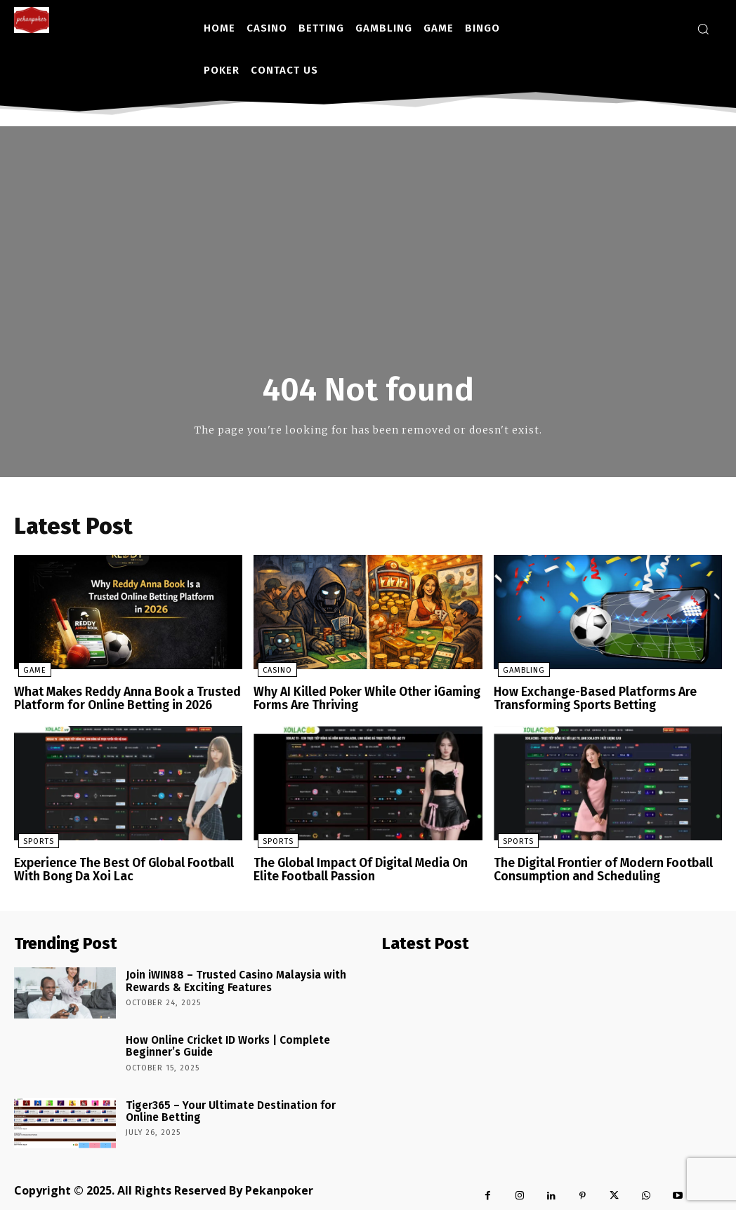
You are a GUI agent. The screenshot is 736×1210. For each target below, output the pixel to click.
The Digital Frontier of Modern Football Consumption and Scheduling (597, 868)
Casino (273, 671)
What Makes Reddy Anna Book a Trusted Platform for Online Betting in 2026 (121, 699)
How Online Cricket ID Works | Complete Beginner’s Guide (219, 1041)
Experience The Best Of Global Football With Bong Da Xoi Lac (118, 868)
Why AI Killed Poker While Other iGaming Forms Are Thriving (361, 699)
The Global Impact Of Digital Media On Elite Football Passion (356, 868)
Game (30, 671)
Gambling (520, 671)
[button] (703, 29)
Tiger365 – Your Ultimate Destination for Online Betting (238, 1106)
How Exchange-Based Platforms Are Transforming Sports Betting (589, 699)
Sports (34, 840)
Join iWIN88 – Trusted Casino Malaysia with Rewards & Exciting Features (225, 976)
